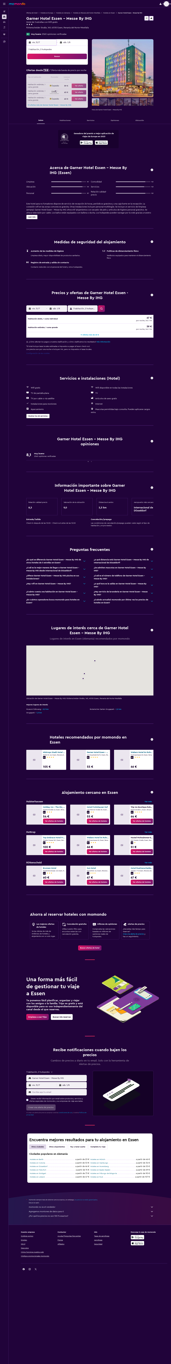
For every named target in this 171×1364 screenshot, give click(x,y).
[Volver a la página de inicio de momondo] (17, 4)
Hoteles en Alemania (63, 13)
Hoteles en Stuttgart (38, 1253)
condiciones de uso (65, 1192)
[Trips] (4, 34)
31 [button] (69, 90)
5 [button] (81, 66)
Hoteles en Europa (47, 13)
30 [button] (63, 90)
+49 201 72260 (32, 31)
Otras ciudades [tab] (37, 1226)
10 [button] (69, 72)
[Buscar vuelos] (4, 11)
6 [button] (45, 72)
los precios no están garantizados (86, 1279)
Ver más (148, 881)
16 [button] (63, 78)
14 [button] (51, 78)
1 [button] (57, 66)
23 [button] (63, 84)
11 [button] (75, 72)
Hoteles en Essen (109, 13)
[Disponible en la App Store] (101, 143)
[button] (4, 4)
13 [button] (45, 78)
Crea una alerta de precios (133, 1013)
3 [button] (69, 66)
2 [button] (63, 66)
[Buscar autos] (4, 22)
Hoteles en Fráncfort (38, 1249)
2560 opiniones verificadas (54, 34)
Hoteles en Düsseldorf (38, 1246)
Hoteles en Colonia (37, 1242)
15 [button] (57, 78)
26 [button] (81, 84)
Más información (103, 421)
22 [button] (57, 84)
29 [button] (57, 90)
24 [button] (69, 84)
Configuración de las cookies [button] (38, 433)
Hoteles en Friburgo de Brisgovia (103, 1253)
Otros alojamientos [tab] (57, 1226)
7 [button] (51, 72)
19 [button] (81, 78)
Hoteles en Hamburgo (99, 1242)
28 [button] (51, 90)
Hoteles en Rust (96, 1256)
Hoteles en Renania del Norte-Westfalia (86, 13)
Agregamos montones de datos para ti (91, 1291)
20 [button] (45, 84)
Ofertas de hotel (32, 13)
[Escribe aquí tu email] (59, 1171)
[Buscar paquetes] (4, 27)
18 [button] (75, 78)
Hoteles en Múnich (97, 1239)
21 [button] (51, 84)
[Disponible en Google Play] (86, 143)
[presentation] (101, 142)
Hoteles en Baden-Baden (100, 1249)
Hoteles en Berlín (36, 1239)
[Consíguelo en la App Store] (137, 1322)
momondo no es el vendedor (91, 1286)
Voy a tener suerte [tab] (77, 1226)
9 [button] (63, 72)
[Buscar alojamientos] (4, 16)
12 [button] (81, 72)
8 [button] (57, 72)
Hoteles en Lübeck (37, 1256)
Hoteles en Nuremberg (99, 1246)
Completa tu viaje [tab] (97, 1226)
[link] (54, 900)
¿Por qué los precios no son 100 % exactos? (91, 1295)
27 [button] (45, 90)
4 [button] (75, 66)
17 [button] (69, 78)
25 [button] (75, 84)
